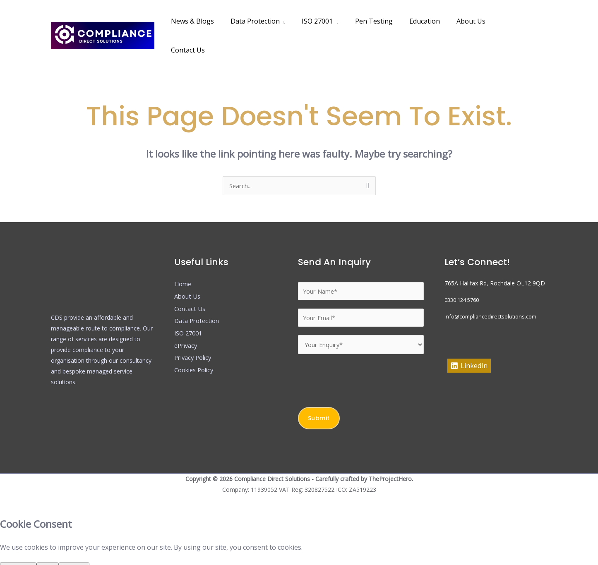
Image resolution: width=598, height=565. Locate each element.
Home (183, 255)
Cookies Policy (196, 341)
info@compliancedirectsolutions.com (493, 288)
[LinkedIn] (469, 337)
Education (425, 21)
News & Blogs (206, 21)
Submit (319, 395)
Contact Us (513, 21)
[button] (546, 21)
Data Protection (265, 21)
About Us (468, 21)
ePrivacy (187, 317)
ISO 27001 (324, 21)
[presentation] (361, 355)
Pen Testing (377, 21)
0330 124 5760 (464, 271)
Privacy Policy (195, 329)
